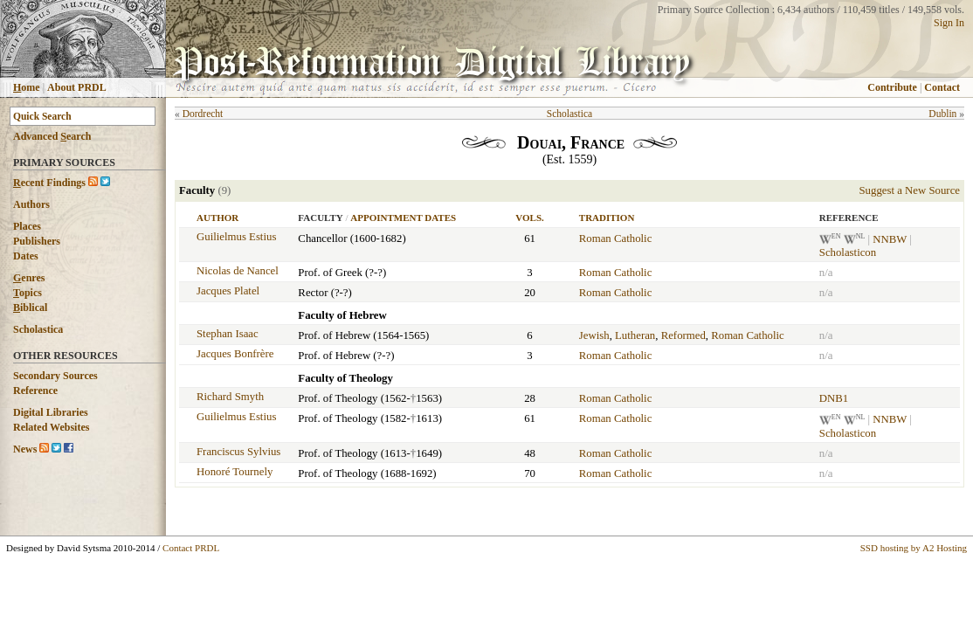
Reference (35, 390)
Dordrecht (203, 113)
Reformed (683, 335)
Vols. (529, 217)
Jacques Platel (228, 291)
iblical (30, 307)
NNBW (890, 239)
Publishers (36, 241)
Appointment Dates (403, 217)
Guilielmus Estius (236, 237)
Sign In (949, 23)
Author (217, 217)
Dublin (942, 113)
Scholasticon (847, 252)
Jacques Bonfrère (235, 354)
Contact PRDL (190, 548)
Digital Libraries (50, 412)
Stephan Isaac (228, 334)
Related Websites (51, 427)
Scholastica (38, 329)
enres (29, 278)
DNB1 (833, 398)
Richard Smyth (230, 397)
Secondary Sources (55, 376)
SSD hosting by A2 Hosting (913, 548)
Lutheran (635, 335)
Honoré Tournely (235, 472)
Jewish (594, 335)
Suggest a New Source (909, 190)
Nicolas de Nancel (238, 271)
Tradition (607, 217)
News (25, 449)
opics (27, 293)
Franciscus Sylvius (238, 452)
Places (27, 226)
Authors (31, 204)
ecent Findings (49, 182)
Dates (25, 256)
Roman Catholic (615, 238)
